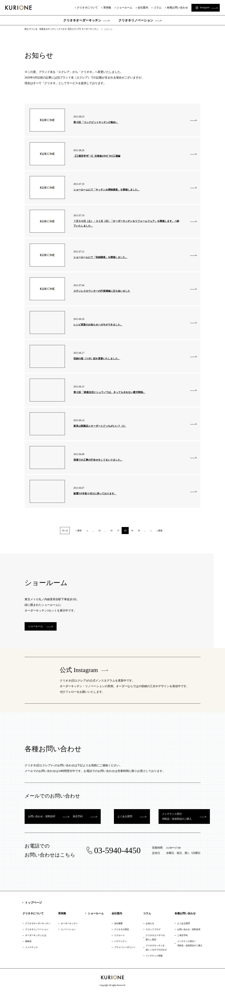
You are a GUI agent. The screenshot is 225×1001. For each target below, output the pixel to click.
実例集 (104, 7)
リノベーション (68, 937)
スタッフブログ (153, 937)
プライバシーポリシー (124, 955)
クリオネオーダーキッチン (82, 20)
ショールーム (121, 7)
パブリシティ (120, 949)
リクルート (119, 943)
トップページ (33, 910)
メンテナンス (31, 955)
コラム (154, 7)
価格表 (28, 949)
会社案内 (139, 7)
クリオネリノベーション (135, 20)
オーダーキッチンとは (35, 943)
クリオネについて (84, 7)
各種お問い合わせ (174, 7)
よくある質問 (183, 931)
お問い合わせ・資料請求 (188, 937)
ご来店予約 (182, 943)
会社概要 (118, 931)
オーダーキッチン (69, 931)
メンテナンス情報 (154, 963)
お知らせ (150, 931)
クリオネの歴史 (121, 937)
